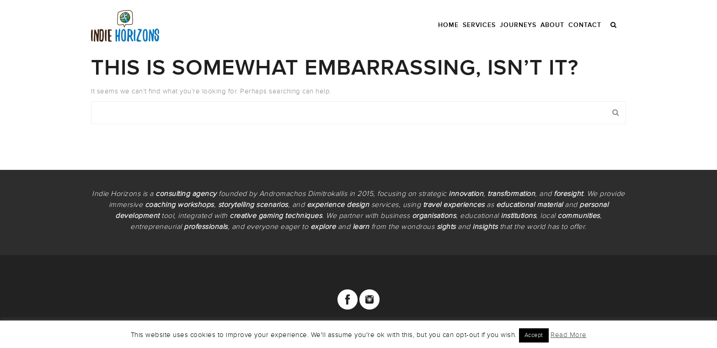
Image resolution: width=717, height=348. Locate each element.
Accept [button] (533, 335)
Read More (569, 335)
